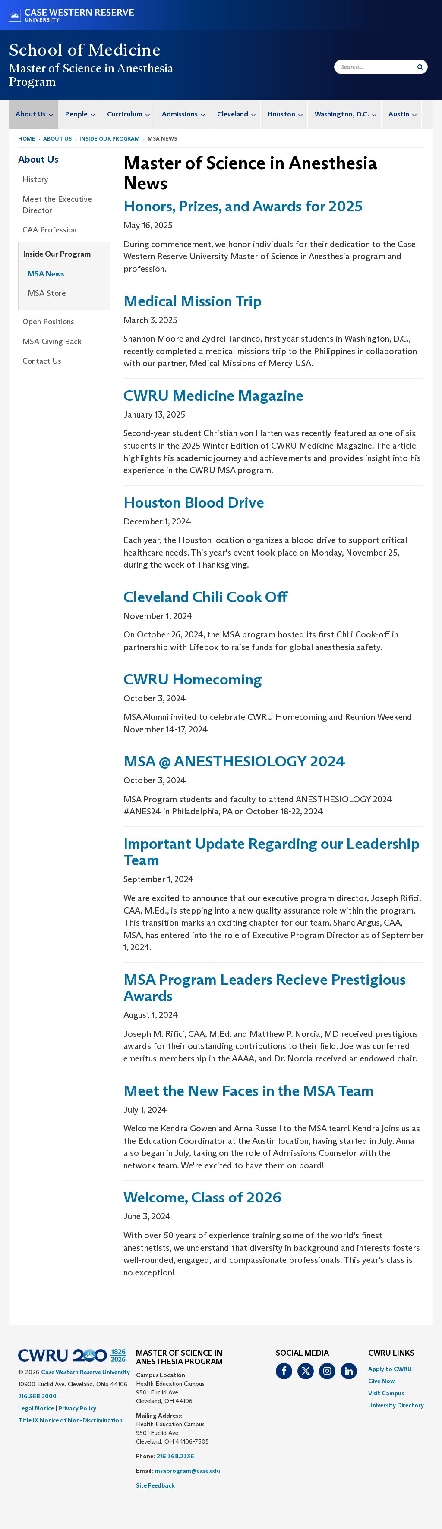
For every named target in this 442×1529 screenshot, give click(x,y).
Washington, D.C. (348, 114)
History (35, 179)
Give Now (381, 1381)
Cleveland (238, 114)
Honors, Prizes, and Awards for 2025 (243, 206)
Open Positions (48, 322)
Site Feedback (155, 1485)
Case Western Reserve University (85, 1372)
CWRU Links (391, 1353)
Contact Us (41, 361)
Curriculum (131, 114)
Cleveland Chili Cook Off (205, 596)
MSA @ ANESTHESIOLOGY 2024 (236, 761)
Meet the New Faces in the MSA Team (248, 1090)
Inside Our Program (109, 138)
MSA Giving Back (52, 341)
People (82, 114)
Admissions (186, 114)
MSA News (46, 274)
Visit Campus (386, 1393)
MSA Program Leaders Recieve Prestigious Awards (264, 987)
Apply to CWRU (390, 1369)
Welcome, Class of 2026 (202, 1197)
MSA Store (47, 293)
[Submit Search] (420, 67)
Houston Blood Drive (193, 502)
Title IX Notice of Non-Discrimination (70, 1420)
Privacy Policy (77, 1408)
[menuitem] (33, 114)
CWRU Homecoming (192, 679)
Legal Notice (36, 1408)
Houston (287, 114)
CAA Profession (49, 230)
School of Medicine (85, 49)
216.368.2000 (37, 1396)
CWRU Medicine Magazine (213, 395)
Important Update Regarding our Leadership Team (271, 852)
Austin (404, 114)
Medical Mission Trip (192, 301)
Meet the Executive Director (57, 205)
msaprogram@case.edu (187, 1471)
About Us (37, 114)
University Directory (396, 1405)
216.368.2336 (175, 1456)
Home (26, 138)
